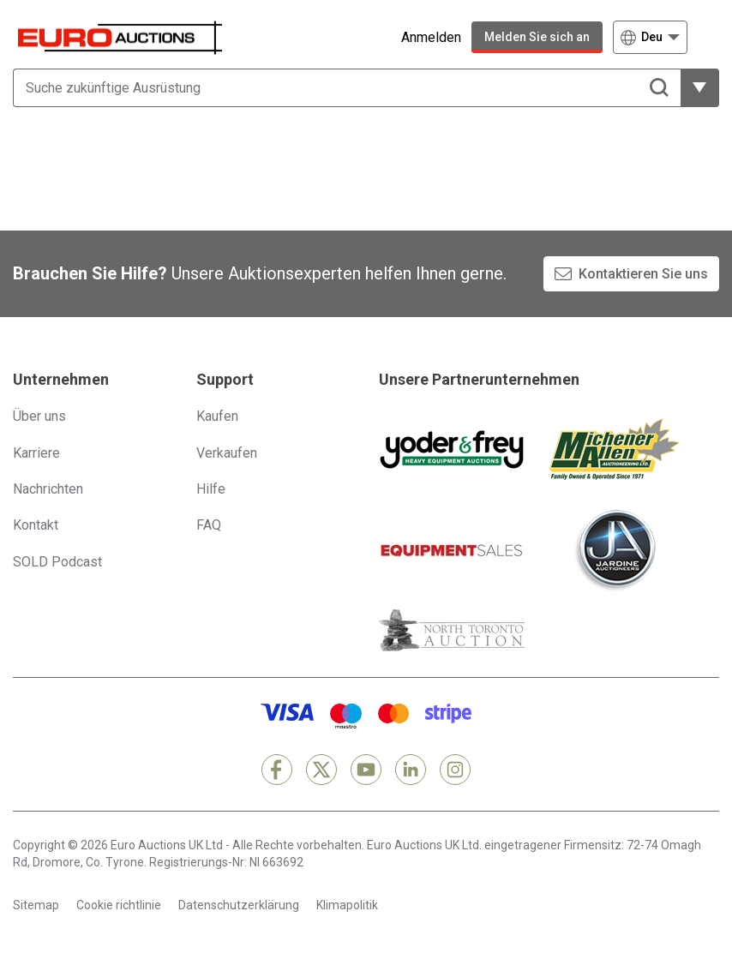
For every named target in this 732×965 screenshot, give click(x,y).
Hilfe (210, 489)
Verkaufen (226, 453)
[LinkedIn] (410, 769)
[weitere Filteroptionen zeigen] (700, 88)
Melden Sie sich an (537, 37)
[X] (321, 769)
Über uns (39, 416)
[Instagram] (455, 769)
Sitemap (36, 905)
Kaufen (217, 416)
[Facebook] (276, 769)
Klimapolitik (347, 905)
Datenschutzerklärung (238, 905)
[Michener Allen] (614, 449)
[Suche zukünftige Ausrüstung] (347, 88)
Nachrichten (48, 489)
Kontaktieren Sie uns (643, 274)
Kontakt (35, 525)
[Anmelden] (418, 37)
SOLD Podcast (57, 562)
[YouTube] (366, 769)
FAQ (208, 525)
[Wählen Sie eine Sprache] (650, 37)
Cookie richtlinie (118, 905)
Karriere (36, 453)
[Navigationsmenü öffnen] (708, 37)
